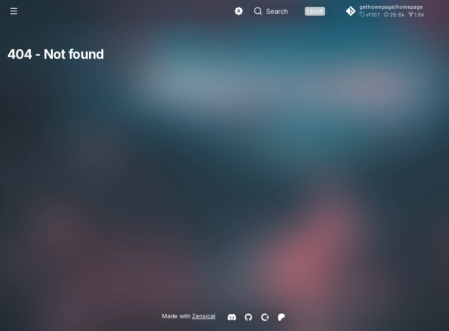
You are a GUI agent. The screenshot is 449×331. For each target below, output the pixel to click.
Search (277, 11)
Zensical (203, 316)
